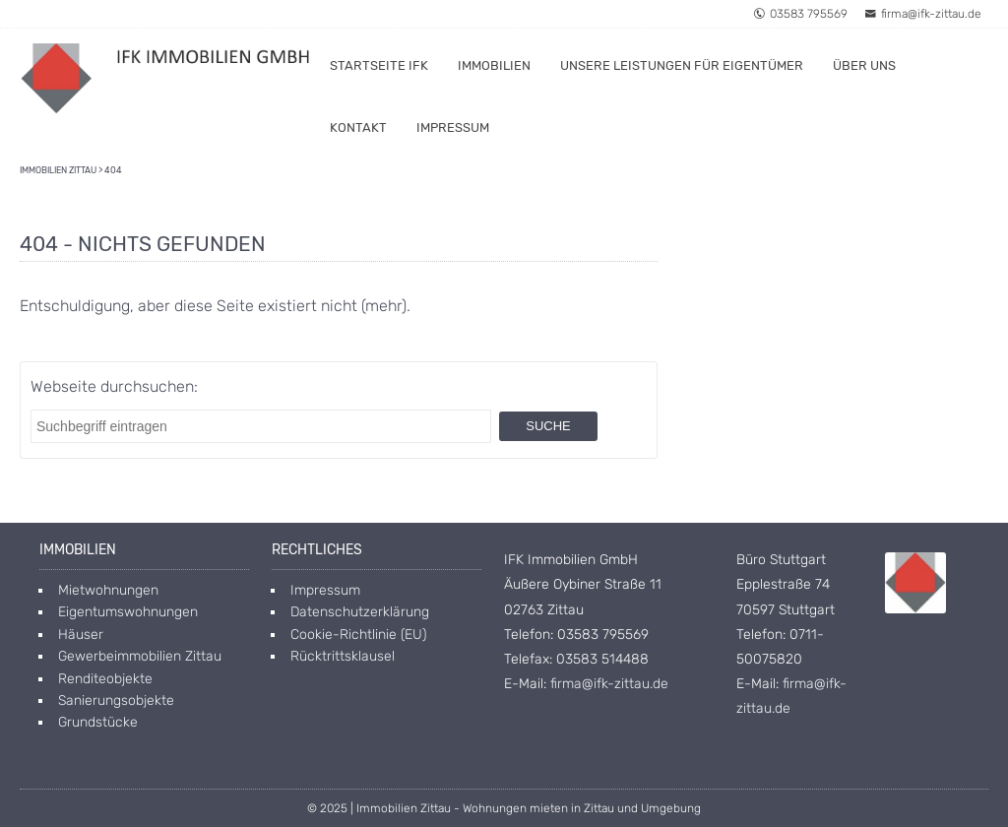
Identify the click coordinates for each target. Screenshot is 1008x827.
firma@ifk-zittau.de (922, 14)
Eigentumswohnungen (128, 612)
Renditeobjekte (105, 678)
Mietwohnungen (108, 590)
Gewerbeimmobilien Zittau (139, 656)
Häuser (80, 634)
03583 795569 (800, 14)
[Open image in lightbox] (915, 582)
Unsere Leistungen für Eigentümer (681, 65)
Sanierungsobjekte (116, 700)
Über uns (864, 65)
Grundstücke (98, 722)
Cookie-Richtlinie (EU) (358, 634)
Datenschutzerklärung (359, 612)
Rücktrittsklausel (342, 656)
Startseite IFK (379, 65)
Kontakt (358, 127)
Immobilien (494, 65)
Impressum (452, 127)
